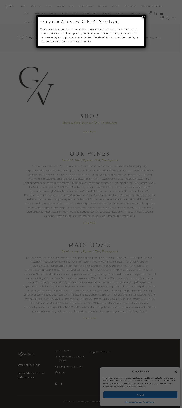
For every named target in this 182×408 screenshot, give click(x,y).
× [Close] (144, 16)
